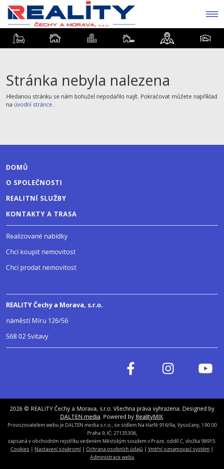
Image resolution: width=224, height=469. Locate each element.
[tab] (18, 38)
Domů (17, 167)
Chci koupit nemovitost (41, 251)
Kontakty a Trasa (41, 214)
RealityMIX (149, 416)
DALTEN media (80, 416)
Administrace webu (112, 457)
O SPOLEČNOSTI (34, 182)
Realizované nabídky (37, 236)
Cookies (19, 449)
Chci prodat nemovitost (41, 267)
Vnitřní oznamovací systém (179, 449)
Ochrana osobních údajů (114, 449)
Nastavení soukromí (58, 449)
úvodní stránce (33, 104)
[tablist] (112, 38)
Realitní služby (36, 198)
